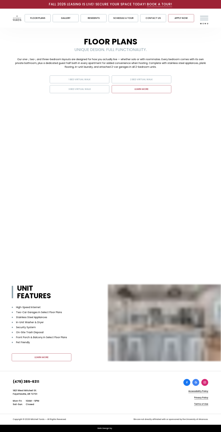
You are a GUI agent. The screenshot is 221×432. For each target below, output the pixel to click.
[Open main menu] (204, 18)
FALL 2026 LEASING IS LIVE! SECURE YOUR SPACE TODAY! (110, 4)
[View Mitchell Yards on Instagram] (204, 382)
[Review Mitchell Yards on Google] (195, 382)
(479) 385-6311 (26, 381)
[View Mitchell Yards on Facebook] (186, 382)
